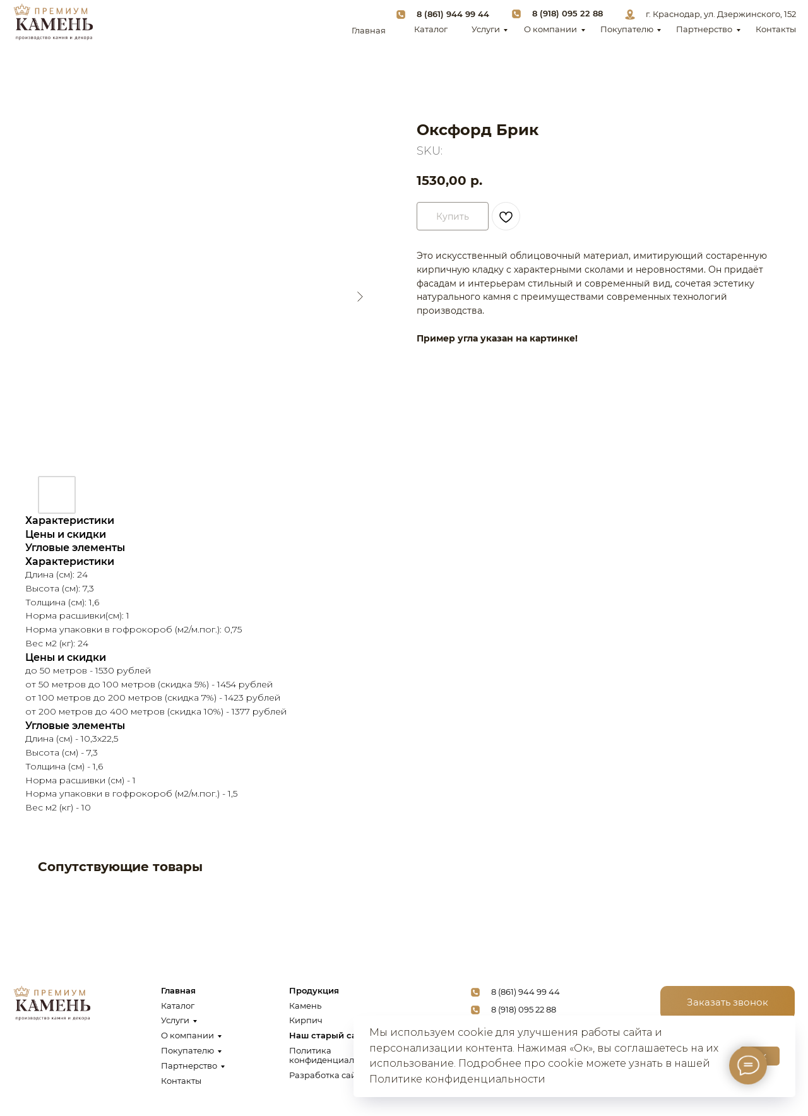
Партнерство (704, 29)
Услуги (486, 29)
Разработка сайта (327, 1075)
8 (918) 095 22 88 (567, 13)
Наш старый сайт (328, 1035)
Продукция (314, 990)
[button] (727, 1002)
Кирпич (306, 1020)
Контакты (776, 29)
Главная (369, 30)
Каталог (431, 29)
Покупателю (626, 29)
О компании (550, 29)
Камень (305, 1006)
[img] (53, 22)
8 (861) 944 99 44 (453, 14)
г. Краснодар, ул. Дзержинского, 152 (721, 14)
